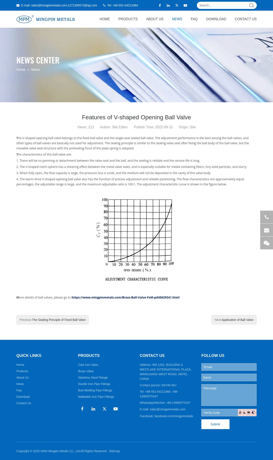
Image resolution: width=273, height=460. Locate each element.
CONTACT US (152, 355)
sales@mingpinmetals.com (49, 5)
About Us (155, 19)
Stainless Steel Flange (93, 377)
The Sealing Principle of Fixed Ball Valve (59, 320)
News (177, 19)
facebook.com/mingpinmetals (173, 416)
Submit (215, 424)
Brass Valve (86, 371)
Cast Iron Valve (88, 364)
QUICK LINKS (28, 355)
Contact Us (246, 19)
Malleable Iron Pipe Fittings (96, 396)
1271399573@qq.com (82, 5)
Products (128, 19)
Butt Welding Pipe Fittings (95, 390)
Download (216, 19)
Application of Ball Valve (237, 320)
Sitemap (114, 451)
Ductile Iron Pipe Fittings (94, 384)
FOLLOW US (212, 355)
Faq (194, 19)
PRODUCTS (89, 355)
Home (105, 19)
